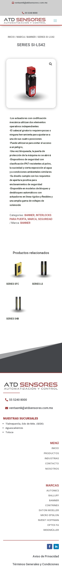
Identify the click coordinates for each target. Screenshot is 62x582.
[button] (51, 64)
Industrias (52, 458)
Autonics (52, 490)
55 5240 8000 (31, 13)
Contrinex (52, 505)
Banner (31, 37)
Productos (51, 453)
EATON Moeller (49, 510)
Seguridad (45, 219)
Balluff (53, 495)
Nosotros (52, 468)
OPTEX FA (53, 525)
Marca (21, 37)
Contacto (52, 463)
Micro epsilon (50, 515)
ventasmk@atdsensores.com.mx (31, 2)
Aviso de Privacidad (46, 556)
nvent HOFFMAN (48, 520)
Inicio (11, 37)
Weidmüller (51, 529)
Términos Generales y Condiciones (35, 564)
